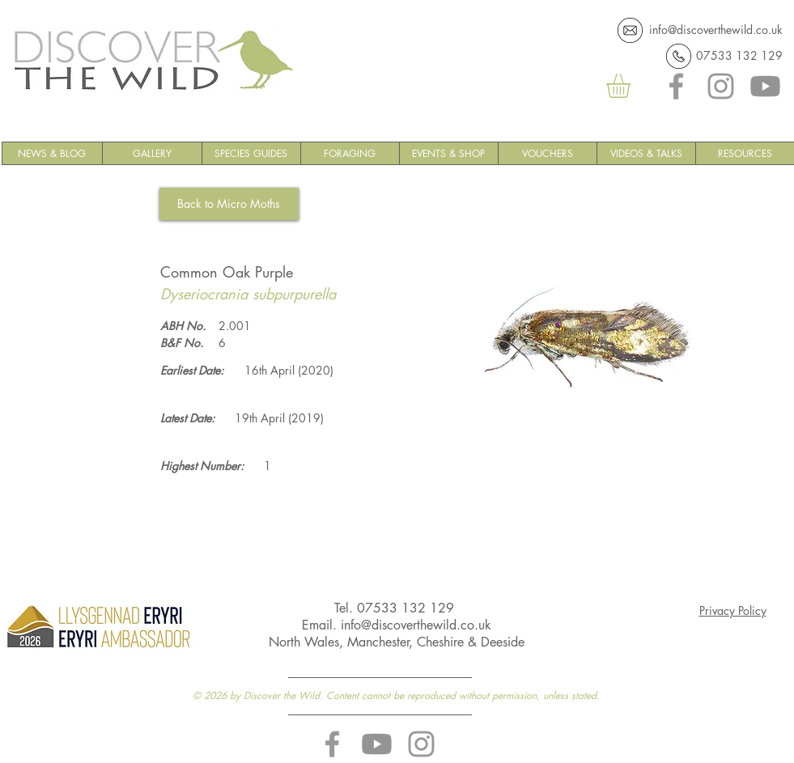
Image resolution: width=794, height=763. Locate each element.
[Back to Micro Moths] (229, 204)
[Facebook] (676, 86)
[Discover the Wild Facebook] (332, 744)
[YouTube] (765, 86)
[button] (632, 86)
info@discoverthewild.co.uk (716, 29)
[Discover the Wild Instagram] (421, 744)
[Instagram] (720, 86)
